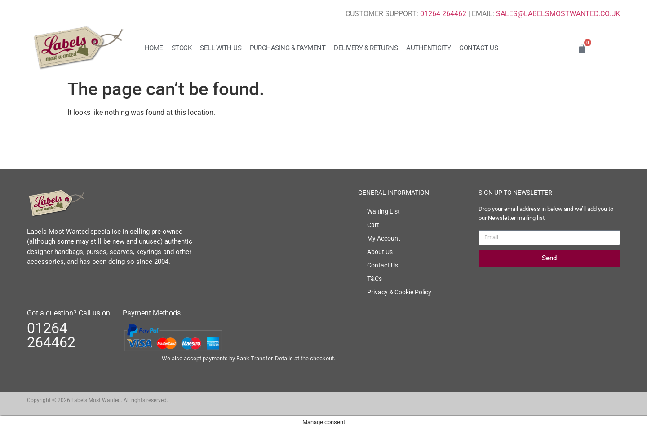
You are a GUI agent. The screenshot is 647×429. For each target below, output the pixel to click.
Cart (373, 224)
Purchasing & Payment (287, 48)
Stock (182, 48)
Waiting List (383, 211)
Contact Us (478, 48)
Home (154, 48)
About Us (380, 251)
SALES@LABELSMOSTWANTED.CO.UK (558, 13)
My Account (383, 238)
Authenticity (428, 48)
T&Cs (374, 278)
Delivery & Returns (366, 48)
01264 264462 (443, 13)
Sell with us (220, 48)
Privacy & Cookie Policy (399, 292)
